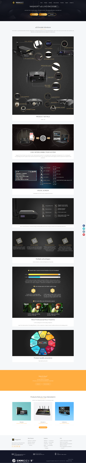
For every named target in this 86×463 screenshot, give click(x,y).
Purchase (62, 2)
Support (66, 2)
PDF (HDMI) (34, 14)
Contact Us (71, 2)
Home (41, 2)
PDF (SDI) (43, 14)
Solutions (50, 2)
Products (45, 2)
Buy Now (52, 14)
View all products (43, 427)
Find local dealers (46, 384)
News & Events (56, 2)
